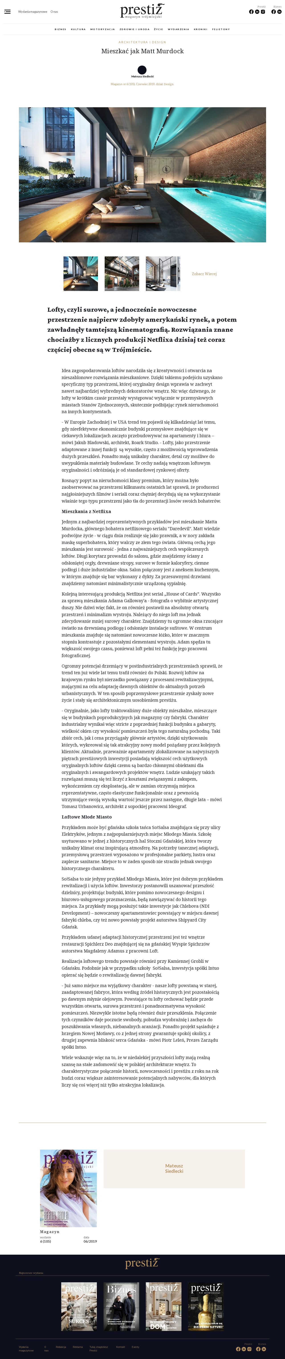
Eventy (135, 1347)
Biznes (60, 29)
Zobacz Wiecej (204, 273)
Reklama (78, 1347)
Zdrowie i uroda (135, 29)
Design (168, 84)
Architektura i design (142, 42)
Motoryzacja (102, 29)
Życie (158, 29)
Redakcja (61, 1347)
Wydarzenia (178, 29)
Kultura (78, 29)
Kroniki (201, 29)
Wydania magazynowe (32, 11)
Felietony (221, 29)
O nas (54, 11)
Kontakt (120, 1347)
